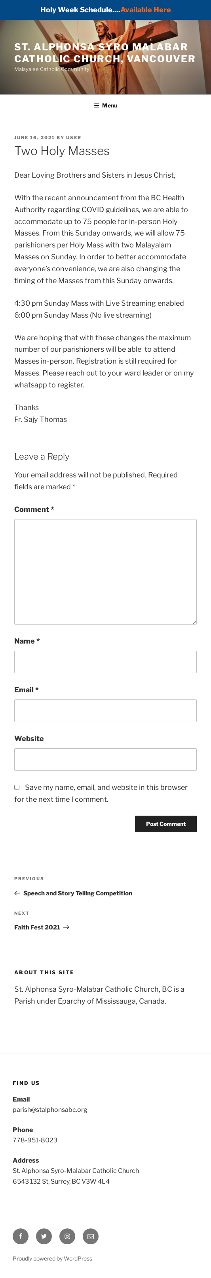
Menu (105, 105)
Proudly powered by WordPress (52, 1258)
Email (26, 690)
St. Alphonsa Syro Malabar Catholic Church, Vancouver (105, 53)
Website (29, 738)
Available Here (145, 10)
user (74, 137)
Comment (34, 509)
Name (27, 641)
